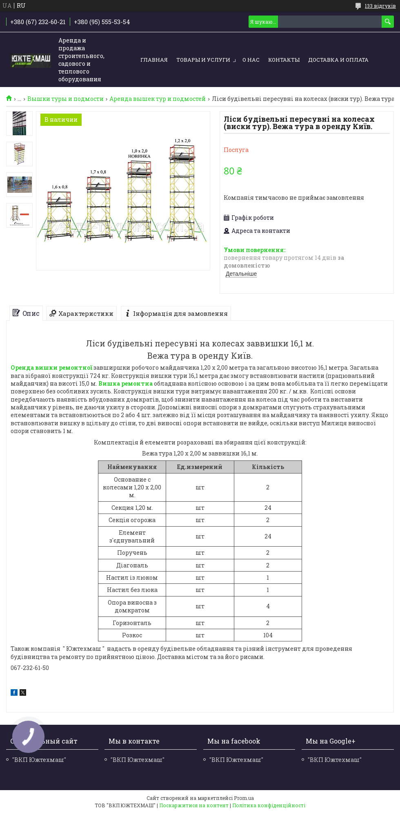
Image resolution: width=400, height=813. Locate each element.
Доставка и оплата (338, 59)
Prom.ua (244, 798)
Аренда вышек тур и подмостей (157, 99)
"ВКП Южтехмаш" (39, 760)
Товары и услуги (203, 59)
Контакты (284, 59)
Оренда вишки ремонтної (51, 367)
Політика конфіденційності (268, 805)
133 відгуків (380, 5)
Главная (154, 59)
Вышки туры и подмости (65, 99)
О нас (251, 59)
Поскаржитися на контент (194, 805)
